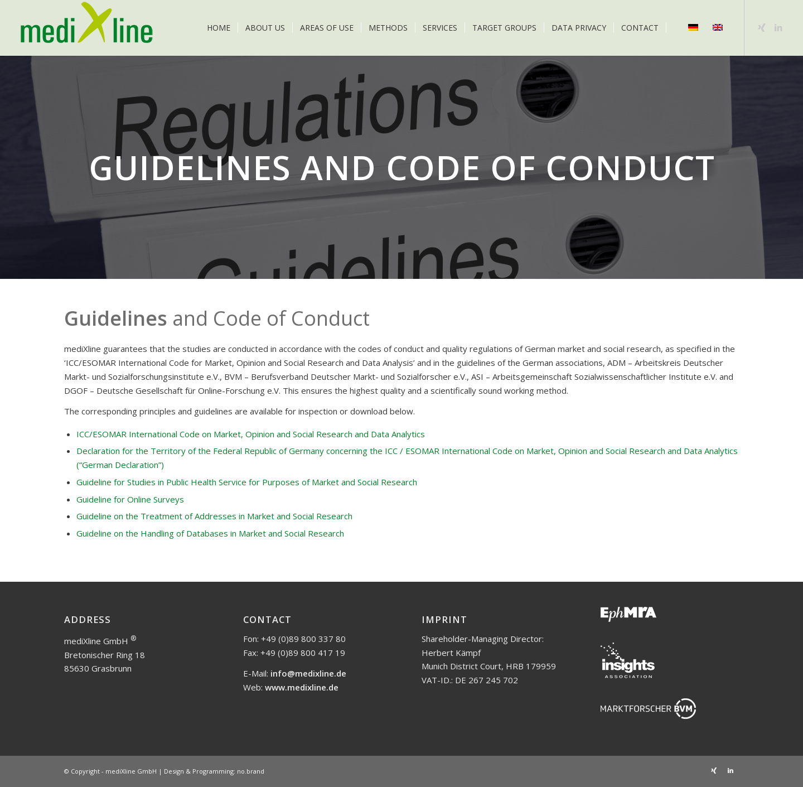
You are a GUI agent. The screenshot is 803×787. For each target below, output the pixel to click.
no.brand (250, 771)
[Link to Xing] (761, 27)
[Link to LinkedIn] (778, 27)
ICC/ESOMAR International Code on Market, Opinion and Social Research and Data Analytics (250, 434)
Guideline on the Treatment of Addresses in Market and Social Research (214, 516)
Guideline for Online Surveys (130, 499)
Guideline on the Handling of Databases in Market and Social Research (210, 533)
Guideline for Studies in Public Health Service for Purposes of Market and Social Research (246, 481)
